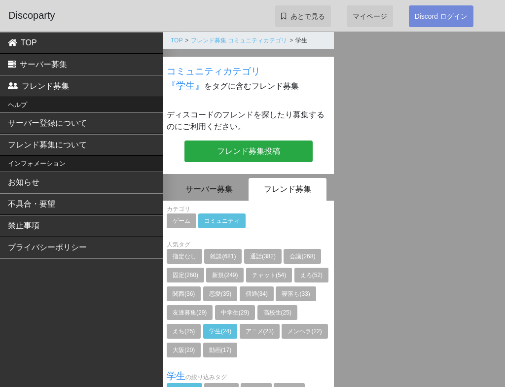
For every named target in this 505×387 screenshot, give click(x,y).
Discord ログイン (441, 16)
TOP (22, 42)
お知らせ (23, 182)
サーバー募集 (37, 64)
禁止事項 (23, 225)
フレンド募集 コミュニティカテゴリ (239, 40)
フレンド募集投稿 (248, 151)
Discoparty (31, 15)
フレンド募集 (38, 86)
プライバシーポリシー (47, 247)
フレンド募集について (47, 145)
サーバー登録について (47, 123)
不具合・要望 (31, 204)
